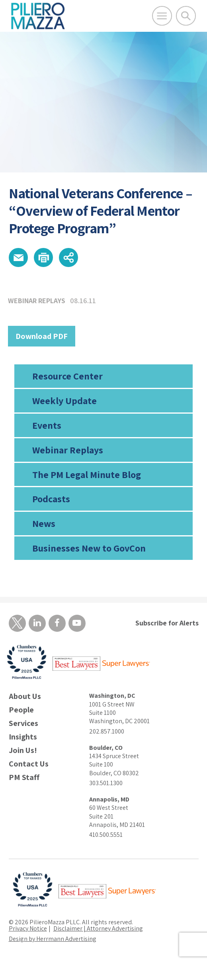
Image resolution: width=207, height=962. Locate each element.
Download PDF (42, 336)
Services (23, 723)
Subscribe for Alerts (167, 622)
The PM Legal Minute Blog (86, 474)
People (21, 710)
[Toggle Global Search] (186, 16)
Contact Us (29, 764)
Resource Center (67, 376)
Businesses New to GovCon (89, 548)
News (43, 523)
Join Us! (23, 750)
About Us (25, 696)
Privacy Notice (28, 928)
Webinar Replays (67, 449)
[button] (18, 257)
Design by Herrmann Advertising (52, 939)
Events (46, 425)
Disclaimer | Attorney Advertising (98, 928)
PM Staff (24, 777)
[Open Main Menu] (162, 16)
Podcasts (51, 498)
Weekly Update (64, 400)
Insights (23, 737)
